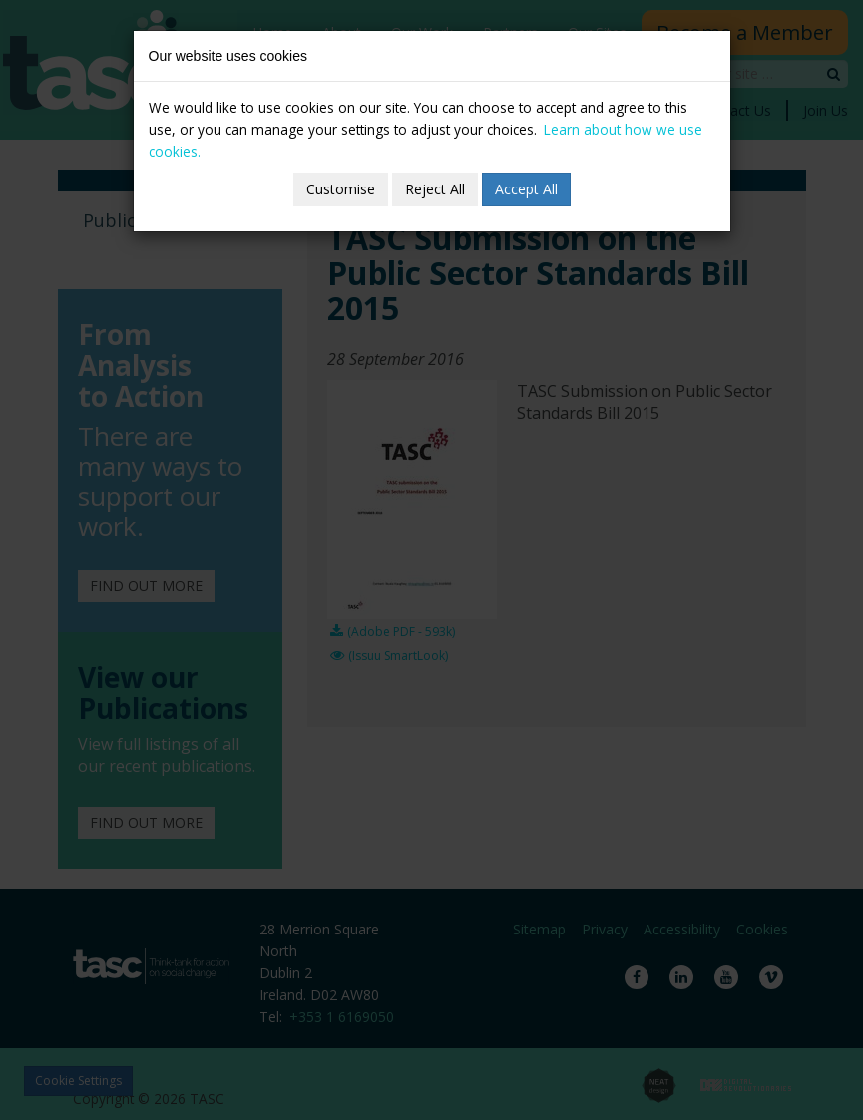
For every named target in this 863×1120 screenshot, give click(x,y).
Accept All (526, 189)
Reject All (435, 189)
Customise (340, 189)
